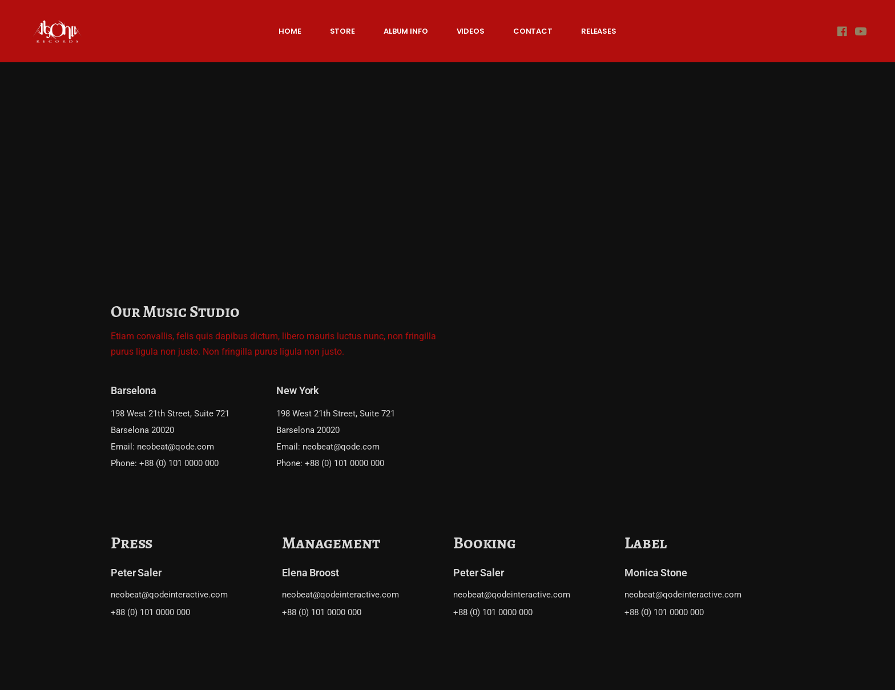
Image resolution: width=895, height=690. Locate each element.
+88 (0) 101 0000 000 (150, 612)
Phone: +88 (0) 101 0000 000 (165, 463)
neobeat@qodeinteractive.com (169, 594)
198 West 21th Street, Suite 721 (170, 413)
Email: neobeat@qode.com (162, 447)
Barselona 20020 (142, 430)
